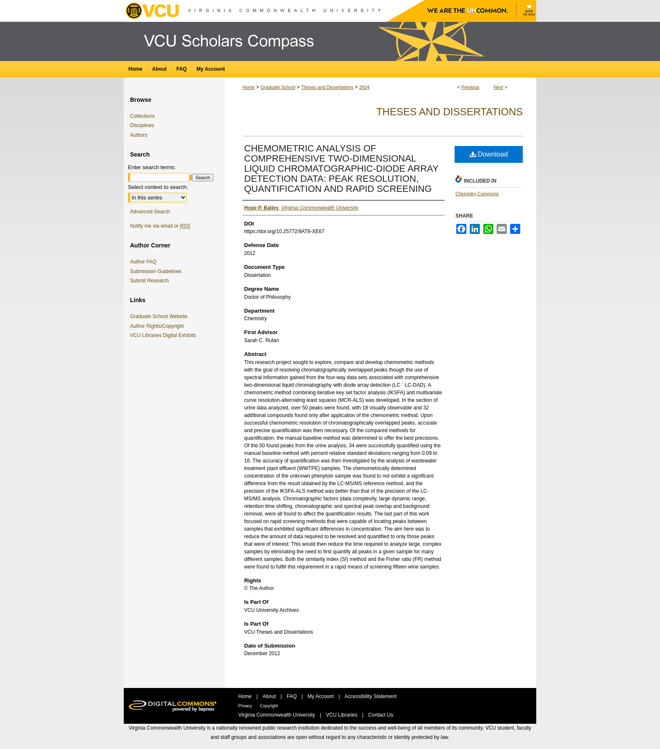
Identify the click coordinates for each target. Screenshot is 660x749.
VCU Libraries (342, 715)
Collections (142, 116)
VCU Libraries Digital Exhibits (164, 335)
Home (248, 87)
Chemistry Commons (477, 193)
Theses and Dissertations (327, 87)
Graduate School (278, 87)
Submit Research (149, 281)
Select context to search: (158, 187)
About (270, 696)
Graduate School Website (160, 316)
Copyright (269, 706)
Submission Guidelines (155, 271)
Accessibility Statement (371, 696)
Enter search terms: (152, 167)
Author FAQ (143, 262)
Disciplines (142, 125)
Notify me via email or (160, 226)
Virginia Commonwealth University (277, 715)
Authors (138, 135)
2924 (364, 87)
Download (489, 154)
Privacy (245, 706)
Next (498, 87)
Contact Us (380, 715)
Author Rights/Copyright (158, 326)
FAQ (292, 696)
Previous (470, 87)
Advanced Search (150, 212)
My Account (321, 696)
